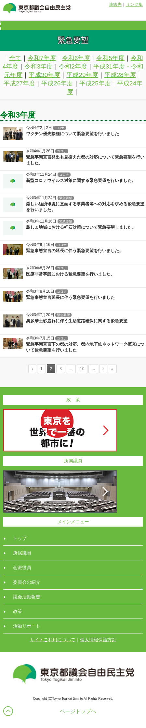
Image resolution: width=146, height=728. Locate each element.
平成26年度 (57, 83)
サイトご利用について (52, 639)
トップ (20, 538)
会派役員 (22, 567)
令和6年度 (76, 58)
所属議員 (22, 553)
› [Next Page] (103, 368)
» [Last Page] (112, 368)
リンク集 (134, 4)
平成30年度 (44, 74)
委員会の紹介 (26, 582)
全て (15, 58)
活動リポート (26, 626)
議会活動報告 (26, 596)
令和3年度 (38, 66)
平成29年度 (82, 74)
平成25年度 (95, 83)
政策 (17, 611)
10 (82, 368)
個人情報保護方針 (98, 639)
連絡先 (115, 4)
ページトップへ (78, 711)
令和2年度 (73, 66)
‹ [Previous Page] (32, 368)
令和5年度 (110, 58)
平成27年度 (19, 83)
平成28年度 (120, 74)
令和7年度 (42, 58)
